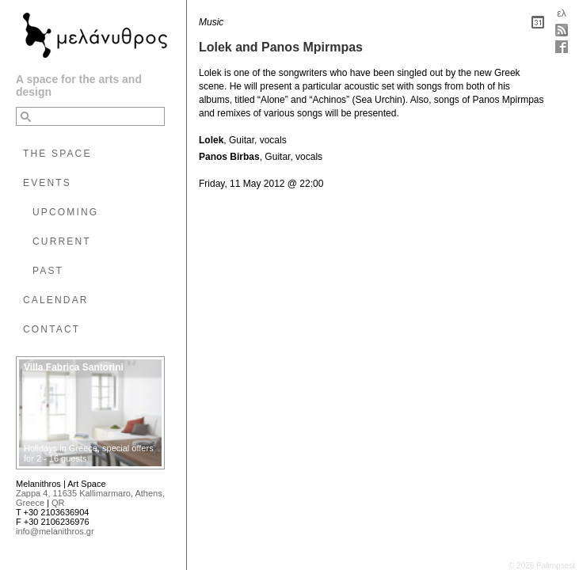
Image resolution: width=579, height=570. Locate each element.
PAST (47, 270)
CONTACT (51, 329)
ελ (561, 13)
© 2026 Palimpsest (542, 565)
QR (58, 502)
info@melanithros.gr (55, 531)
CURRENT (61, 241)
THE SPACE (57, 153)
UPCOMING (65, 212)
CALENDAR (56, 300)
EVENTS (47, 182)
